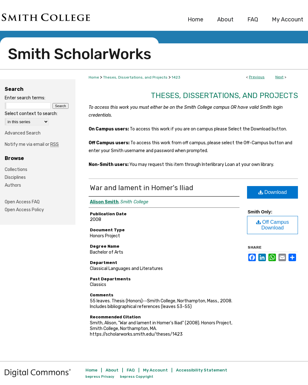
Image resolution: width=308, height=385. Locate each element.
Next (279, 77)
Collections (16, 169)
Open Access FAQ (22, 202)
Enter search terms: (25, 98)
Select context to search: (31, 113)
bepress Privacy (99, 377)
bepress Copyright (136, 377)
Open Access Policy (24, 209)
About (112, 370)
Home (94, 77)
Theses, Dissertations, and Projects (135, 77)
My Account (155, 370)
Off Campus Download (272, 224)
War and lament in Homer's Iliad (141, 188)
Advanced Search (23, 133)
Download (272, 192)
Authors (13, 185)
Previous (257, 77)
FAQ (131, 370)
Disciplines (15, 177)
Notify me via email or (32, 144)
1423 (176, 77)
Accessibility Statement (201, 370)
